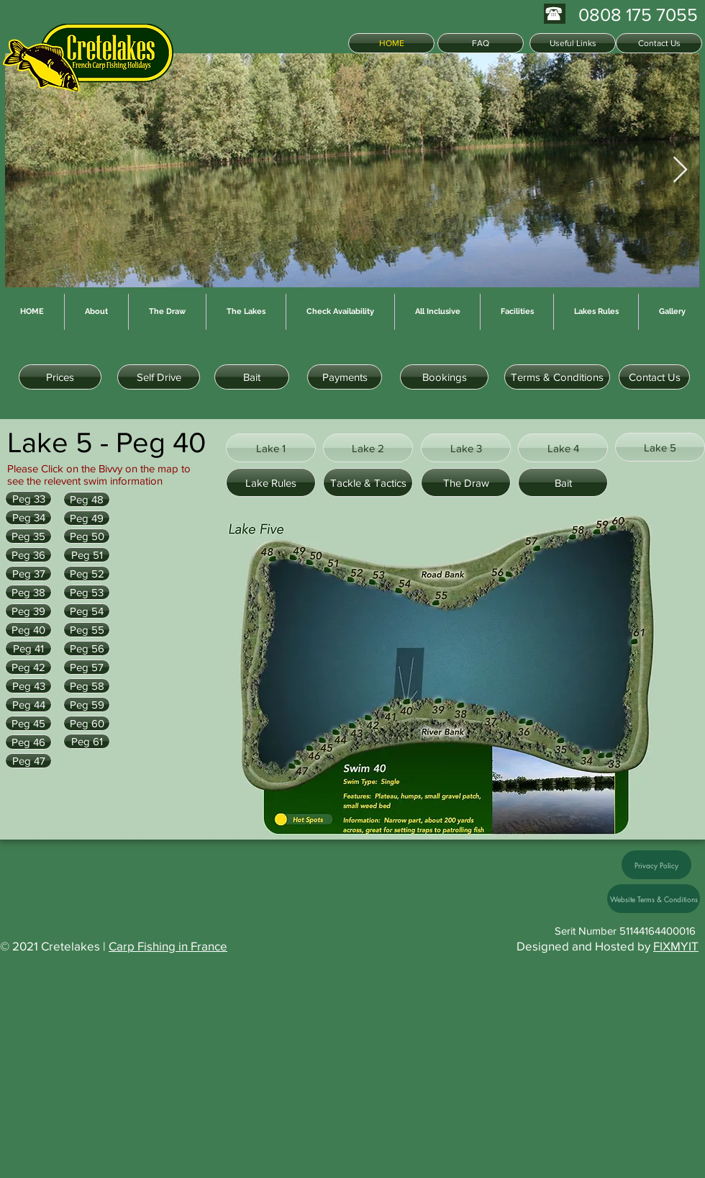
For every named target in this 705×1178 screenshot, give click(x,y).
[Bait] (251, 377)
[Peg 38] (28, 592)
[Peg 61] (86, 741)
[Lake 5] (660, 447)
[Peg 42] (28, 667)
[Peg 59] (86, 704)
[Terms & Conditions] (557, 377)
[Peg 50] (86, 536)
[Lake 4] (563, 447)
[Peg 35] (28, 536)
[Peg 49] (86, 518)
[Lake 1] (271, 447)
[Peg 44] (28, 704)
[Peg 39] (28, 611)
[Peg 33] (28, 498)
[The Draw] (466, 482)
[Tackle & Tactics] (368, 482)
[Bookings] (444, 377)
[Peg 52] (86, 573)
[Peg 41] (28, 648)
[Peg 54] (86, 611)
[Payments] (344, 377)
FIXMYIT (676, 946)
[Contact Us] (659, 43)
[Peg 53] (86, 592)
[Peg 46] (28, 742)
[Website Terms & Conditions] (653, 898)
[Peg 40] (28, 629)
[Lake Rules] (271, 482)
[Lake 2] (368, 447)
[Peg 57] (86, 667)
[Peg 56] (86, 648)
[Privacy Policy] (656, 864)
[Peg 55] (86, 629)
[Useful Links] (572, 43)
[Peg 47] (28, 760)
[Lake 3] (466, 447)
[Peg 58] (86, 685)
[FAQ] (480, 43)
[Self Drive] (158, 377)
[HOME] (391, 43)
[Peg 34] (28, 517)
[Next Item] (680, 170)
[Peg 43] (28, 685)
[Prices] (60, 377)
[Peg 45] (28, 723)
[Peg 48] (86, 499)
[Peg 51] (86, 554)
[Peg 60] (86, 723)
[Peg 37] (28, 573)
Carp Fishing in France (168, 946)
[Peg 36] (28, 554)
